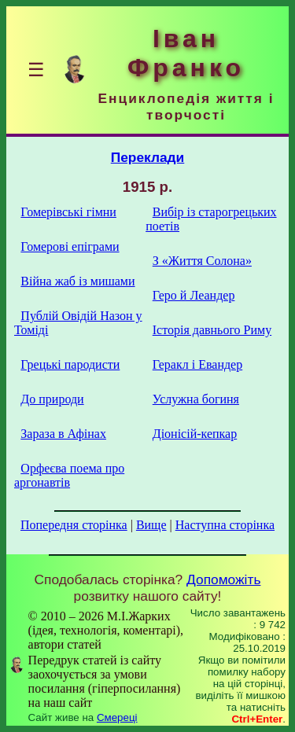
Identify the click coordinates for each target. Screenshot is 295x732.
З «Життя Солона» (202, 260)
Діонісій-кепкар (195, 433)
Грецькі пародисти (70, 364)
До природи (51, 399)
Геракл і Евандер (197, 364)
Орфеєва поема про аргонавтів (69, 475)
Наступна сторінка (225, 525)
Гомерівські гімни (68, 212)
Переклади (148, 157)
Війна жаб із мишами (77, 281)
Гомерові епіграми (69, 246)
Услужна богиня (196, 399)
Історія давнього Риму (212, 330)
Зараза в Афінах (63, 433)
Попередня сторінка (73, 525)
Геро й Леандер (194, 295)
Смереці (117, 717)
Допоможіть (223, 579)
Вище (151, 525)
